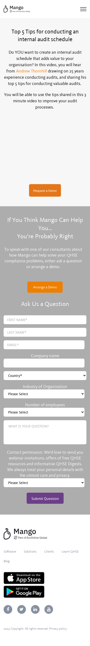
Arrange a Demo (45, 287)
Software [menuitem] (10, 551)
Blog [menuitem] (7, 561)
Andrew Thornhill (31, 71)
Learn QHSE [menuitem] (70, 551)
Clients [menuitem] (49, 551)
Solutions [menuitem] (30, 551)
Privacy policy (58, 629)
